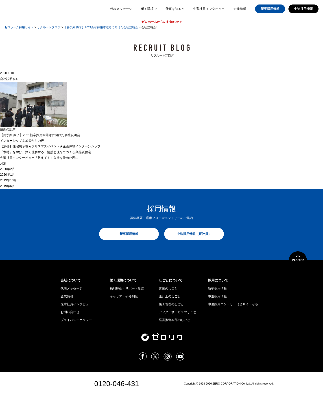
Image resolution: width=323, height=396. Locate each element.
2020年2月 (7, 169)
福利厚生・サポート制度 (127, 288)
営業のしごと (168, 288)
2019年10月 (8, 180)
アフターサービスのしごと (177, 312)
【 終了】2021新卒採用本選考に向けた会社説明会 (40, 135)
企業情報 (240, 9)
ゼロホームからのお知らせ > (161, 22)
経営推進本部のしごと (174, 320)
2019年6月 (7, 186)
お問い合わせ (70, 312)
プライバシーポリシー (76, 320)
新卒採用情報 (270, 9)
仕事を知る (175, 9)
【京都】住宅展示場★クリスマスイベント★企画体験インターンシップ (50, 146)
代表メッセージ (121, 9)
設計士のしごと (170, 296)
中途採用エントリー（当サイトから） (234, 304)
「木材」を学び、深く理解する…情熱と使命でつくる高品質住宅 (45, 152)
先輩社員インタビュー (209, 9)
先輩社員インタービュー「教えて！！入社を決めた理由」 (41, 157)
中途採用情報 (303, 9)
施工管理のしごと (171, 304)
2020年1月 (7, 174)
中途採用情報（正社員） (194, 234)
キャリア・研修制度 (124, 296)
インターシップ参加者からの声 (22, 140)
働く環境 (149, 9)
